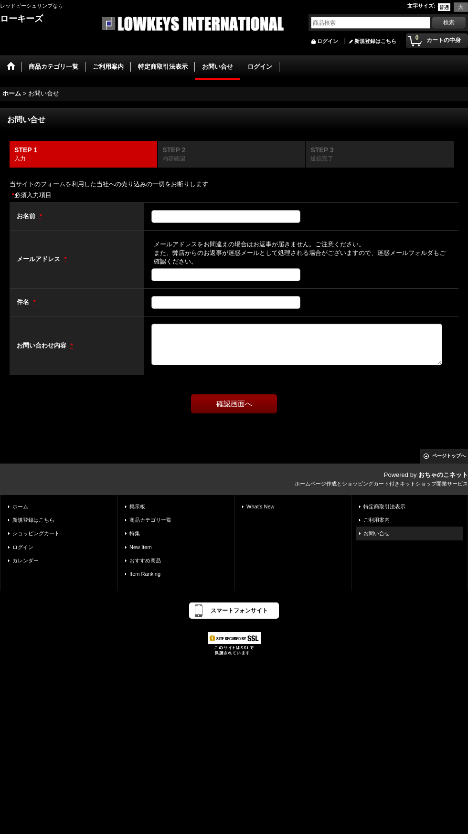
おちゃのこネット (443, 474)
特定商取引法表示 (384, 506)
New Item (140, 547)
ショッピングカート (36, 533)
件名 (24, 302)
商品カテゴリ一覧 (150, 520)
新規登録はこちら (375, 41)
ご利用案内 (376, 520)
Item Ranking (144, 574)
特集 (134, 533)
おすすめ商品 (145, 560)
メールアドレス (39, 259)
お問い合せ (376, 533)
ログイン (327, 41)
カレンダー (25, 560)
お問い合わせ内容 (42, 345)
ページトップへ (449, 455)
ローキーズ (21, 18)
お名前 (27, 216)
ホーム (20, 506)
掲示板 (137, 506)
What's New (260, 506)
